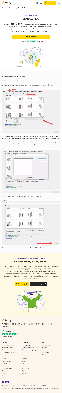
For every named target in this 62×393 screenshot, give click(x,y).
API (3, 371)
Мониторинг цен (46, 345)
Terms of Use (5, 386)
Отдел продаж (26, 371)
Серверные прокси (7, 350)
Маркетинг (45, 347)
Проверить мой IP (7, 368)
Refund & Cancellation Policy (30, 386)
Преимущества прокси (9, 352)
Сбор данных (45, 352)
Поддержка (25, 373)
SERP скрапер (26, 345)
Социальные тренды (47, 350)
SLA (39, 386)
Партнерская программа (29, 366)
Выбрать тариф (21, 284)
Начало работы (50, 3)
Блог (23, 363)
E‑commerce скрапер (28, 347)
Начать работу (31, 37)
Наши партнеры (26, 368)
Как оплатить (6, 376)
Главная (4, 8)
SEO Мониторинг (47, 355)
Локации (4, 366)
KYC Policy (44, 386)
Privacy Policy (13, 386)
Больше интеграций (38, 284)
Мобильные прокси (7, 347)
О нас (23, 361)
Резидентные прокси (8, 345)
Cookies (20, 386)
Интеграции (12, 8)
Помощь (4, 373)
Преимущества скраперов (29, 350)
